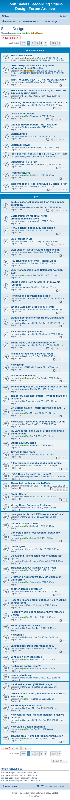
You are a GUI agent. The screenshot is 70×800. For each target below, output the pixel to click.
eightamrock (28, 58)
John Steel (27, 252)
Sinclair (25, 497)
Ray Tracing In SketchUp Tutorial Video (33, 260)
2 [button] (32, 43)
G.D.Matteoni (28, 164)
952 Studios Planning (23, 375)
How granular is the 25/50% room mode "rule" (37, 514)
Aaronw (17, 33)
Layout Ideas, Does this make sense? (32, 645)
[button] (23, 43)
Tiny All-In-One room (23, 452)
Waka (24, 127)
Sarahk (25, 287)
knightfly (26, 156)
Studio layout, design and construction (33, 342)
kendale (26, 33)
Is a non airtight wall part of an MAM (32, 353)
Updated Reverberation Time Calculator (34, 124)
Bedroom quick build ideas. (27, 705)
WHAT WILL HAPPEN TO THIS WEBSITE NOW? (38, 79)
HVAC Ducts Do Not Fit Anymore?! (31, 474)
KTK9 (24, 186)
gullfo (25, 116)
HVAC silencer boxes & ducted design (33, 227)
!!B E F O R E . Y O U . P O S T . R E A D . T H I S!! (39, 154)
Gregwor (26, 275)
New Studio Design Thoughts (28, 726)
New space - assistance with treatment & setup (38, 421)
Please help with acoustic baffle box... (33, 483)
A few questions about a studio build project (36, 463)
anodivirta (26, 591)
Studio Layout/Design (23, 442)
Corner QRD (18, 546)
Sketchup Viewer (20, 144)
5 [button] (45, 43)
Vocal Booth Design (22, 113)
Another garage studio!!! (25, 523)
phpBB (25, 793)
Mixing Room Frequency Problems (31, 505)
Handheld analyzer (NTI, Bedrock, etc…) (34, 684)
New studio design (21, 675)
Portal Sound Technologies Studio (31, 295)
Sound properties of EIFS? (26, 625)
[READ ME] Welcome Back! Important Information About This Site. (33, 67)
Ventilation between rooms (26, 656)
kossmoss (26, 648)
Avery (24, 221)
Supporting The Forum (24, 161)
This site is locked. (21, 55)
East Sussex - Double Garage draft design (35, 249)
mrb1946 (26, 605)
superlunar (27, 678)
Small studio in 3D (21, 238)
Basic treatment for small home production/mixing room (29, 217)
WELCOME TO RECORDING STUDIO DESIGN (42, 60)
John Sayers (37, 33)
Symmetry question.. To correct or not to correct (39, 386)
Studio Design (12, 29)
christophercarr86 (30, 476)
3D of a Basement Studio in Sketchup (32, 306)
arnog (24, 389)
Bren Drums (27, 207)
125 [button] (54, 43)
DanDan (26, 401)
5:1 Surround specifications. (27, 331)
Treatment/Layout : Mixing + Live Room (34, 567)
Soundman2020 (29, 105)
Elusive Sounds (29, 561)
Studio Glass (18, 494)
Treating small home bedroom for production (37, 735)
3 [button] (37, 43)
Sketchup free (19, 133)
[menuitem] (5, 16)
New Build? (17, 634)
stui (23, 230)
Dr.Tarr (25, 136)
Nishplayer (27, 637)
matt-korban (27, 549)
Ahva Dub (26, 241)
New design (17, 364)
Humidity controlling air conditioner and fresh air (39, 102)
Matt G (25, 263)
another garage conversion (26, 588)
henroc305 (27, 96)
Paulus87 (26, 465)
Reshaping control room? (26, 666)
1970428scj (27, 367)
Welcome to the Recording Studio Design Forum (39, 183)
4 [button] (41, 43)
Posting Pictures (20, 172)
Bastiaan (26, 356)
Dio (23, 454)
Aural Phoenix (28, 147)
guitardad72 (27, 82)
